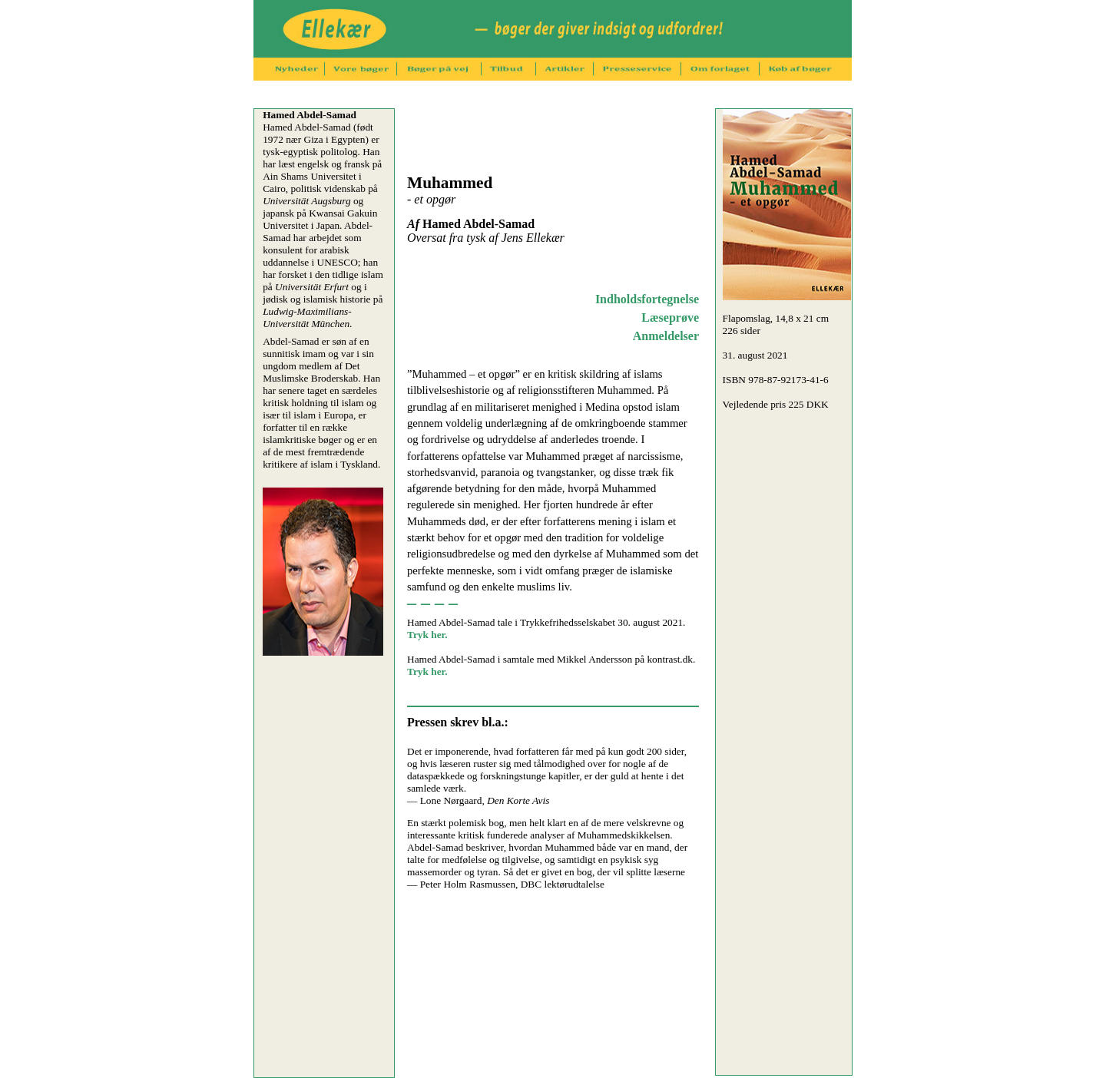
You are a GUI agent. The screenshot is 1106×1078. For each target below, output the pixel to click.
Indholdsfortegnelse (647, 299)
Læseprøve (670, 317)
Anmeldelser (666, 335)
